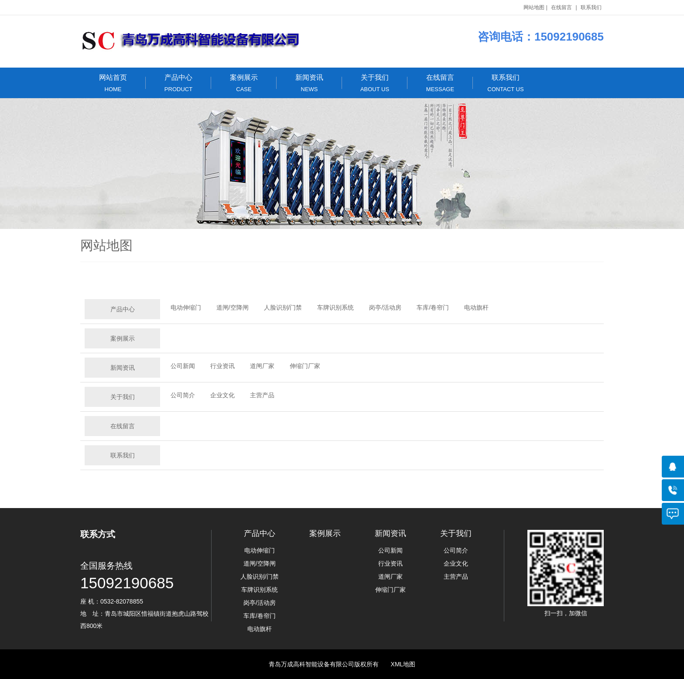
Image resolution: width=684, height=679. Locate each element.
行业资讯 (222, 365)
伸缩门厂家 (305, 365)
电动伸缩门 (186, 307)
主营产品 (262, 395)
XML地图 (403, 664)
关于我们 (374, 83)
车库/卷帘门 (433, 307)
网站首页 (113, 83)
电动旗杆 (476, 307)
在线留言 (561, 7)
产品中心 (178, 83)
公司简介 (183, 395)
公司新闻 (183, 365)
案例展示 (244, 83)
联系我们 (591, 7)
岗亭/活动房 (385, 307)
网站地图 (533, 7)
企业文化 (222, 395)
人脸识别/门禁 (283, 307)
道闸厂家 (262, 365)
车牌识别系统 (335, 307)
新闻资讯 (309, 83)
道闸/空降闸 (232, 307)
